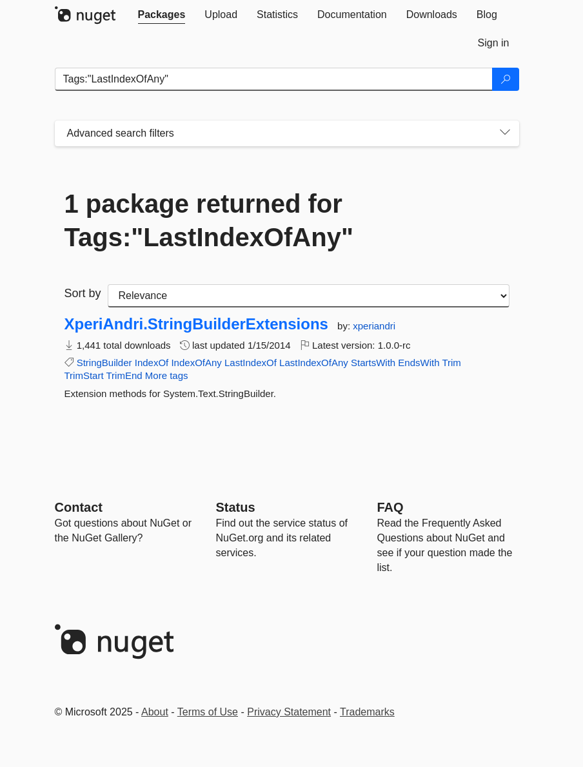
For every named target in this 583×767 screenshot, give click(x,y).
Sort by (82, 293)
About (154, 711)
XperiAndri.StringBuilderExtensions (196, 324)
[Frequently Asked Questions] (390, 507)
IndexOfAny (196, 362)
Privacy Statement (289, 711)
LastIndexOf (250, 362)
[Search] (505, 79)
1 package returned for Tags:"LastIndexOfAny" (208, 220)
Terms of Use (207, 711)
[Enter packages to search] (274, 79)
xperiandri (374, 325)
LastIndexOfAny (313, 362)
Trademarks (367, 711)
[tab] (161, 15)
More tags (166, 375)
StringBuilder (104, 362)
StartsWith (373, 362)
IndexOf (152, 362)
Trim (451, 362)
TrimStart (84, 375)
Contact (79, 507)
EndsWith (418, 362)
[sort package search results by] (308, 295)
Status (235, 507)
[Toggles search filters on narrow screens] (505, 133)
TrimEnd (124, 375)
